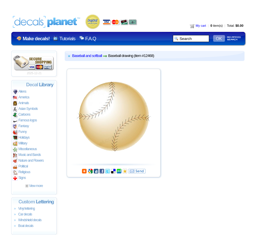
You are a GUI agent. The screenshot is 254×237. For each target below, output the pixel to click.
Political (20, 166)
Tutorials (67, 38)
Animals (21, 103)
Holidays (21, 137)
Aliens (19, 91)
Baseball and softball (87, 55)
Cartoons (21, 114)
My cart (198, 25)
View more (34, 186)
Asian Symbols (25, 109)
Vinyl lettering (24, 209)
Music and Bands (27, 155)
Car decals (22, 214)
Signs (19, 178)
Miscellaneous (25, 149)
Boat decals (23, 226)
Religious (21, 172)
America (21, 97)
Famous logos (25, 120)
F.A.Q (90, 38)
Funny (20, 132)
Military (20, 143)
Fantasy (21, 126)
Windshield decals (27, 220)
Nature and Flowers (28, 160)
